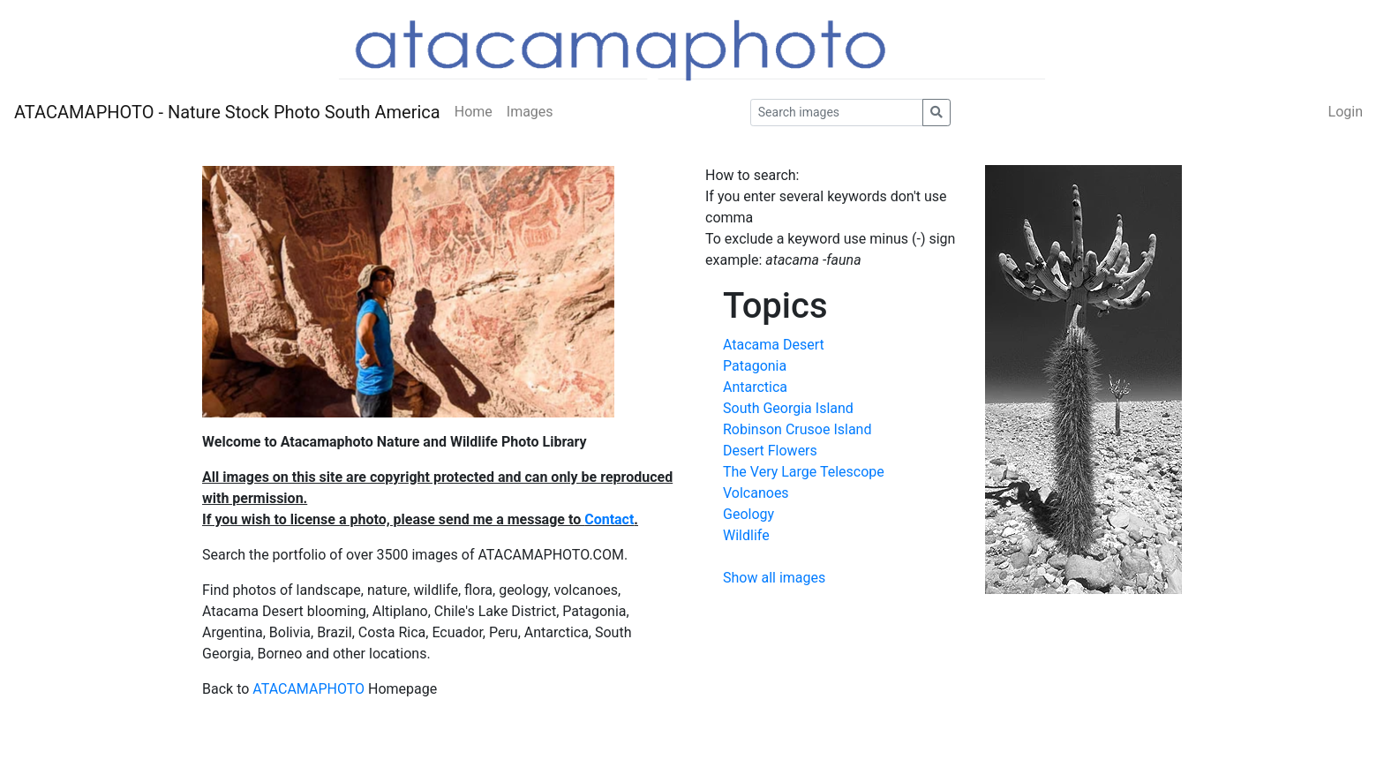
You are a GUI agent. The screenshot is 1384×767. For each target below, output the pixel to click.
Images (530, 111)
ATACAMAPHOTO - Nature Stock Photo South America (227, 112)
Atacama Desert (773, 344)
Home (474, 111)
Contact (609, 519)
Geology (748, 514)
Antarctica (755, 387)
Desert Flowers (770, 450)
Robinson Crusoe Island (797, 429)
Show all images (774, 577)
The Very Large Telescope (803, 471)
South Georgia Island (788, 408)
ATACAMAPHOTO (308, 689)
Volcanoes (756, 493)
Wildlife (746, 535)
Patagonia (754, 365)
